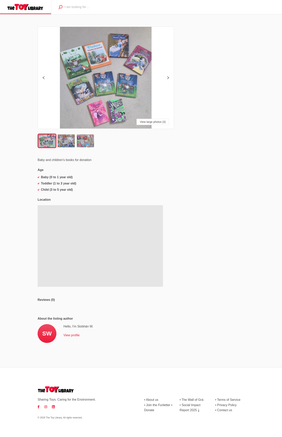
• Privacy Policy (226, 405)
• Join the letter (157, 405)
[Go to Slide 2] (66, 141)
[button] (106, 78)
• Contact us (223, 410)
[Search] (60, 7)
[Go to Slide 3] (85, 141)
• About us (151, 399)
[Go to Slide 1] (47, 141)
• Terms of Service (227, 399)
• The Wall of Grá (191, 399)
